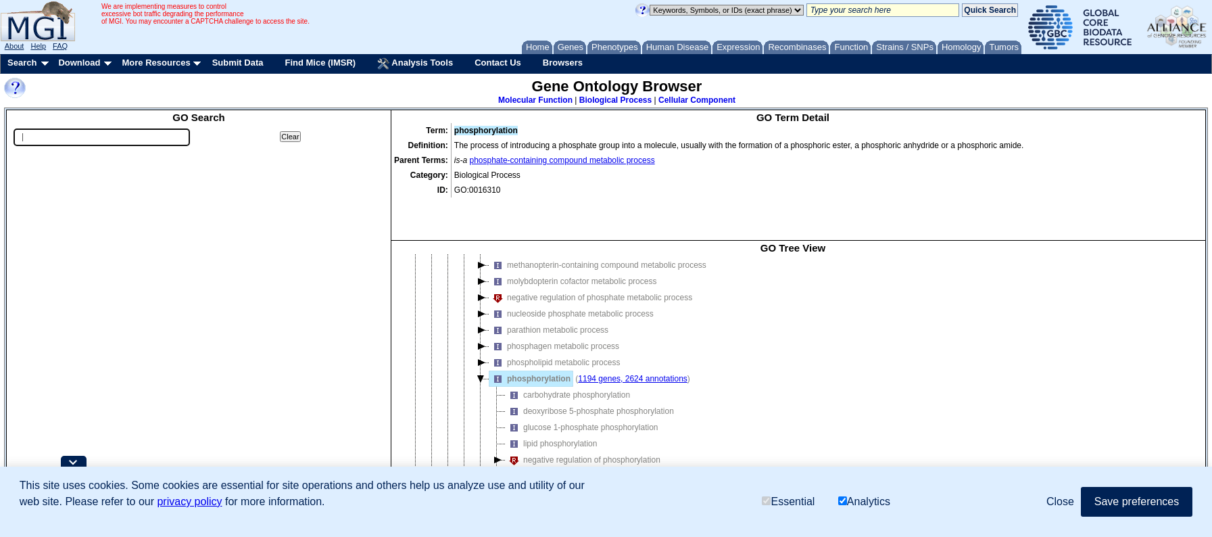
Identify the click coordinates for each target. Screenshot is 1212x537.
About (14, 46)
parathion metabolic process (548, 291)
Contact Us (498, 62)
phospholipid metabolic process (554, 323)
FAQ (60, 46)
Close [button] (1060, 501)
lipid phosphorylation (551, 404)
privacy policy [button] (189, 501)
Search (22, 62)
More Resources (156, 62)
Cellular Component (696, 100)
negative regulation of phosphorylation (583, 421)
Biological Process (615, 100)
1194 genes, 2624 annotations (632, 339)
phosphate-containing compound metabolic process (562, 160)
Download (79, 62)
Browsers (563, 62)
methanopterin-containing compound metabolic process (597, 226)
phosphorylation (530, 339)
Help (38, 46)
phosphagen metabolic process (554, 307)
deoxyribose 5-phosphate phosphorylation (590, 372)
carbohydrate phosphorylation (568, 356)
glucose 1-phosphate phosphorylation (582, 388)
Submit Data (238, 62)
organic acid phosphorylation (566, 437)
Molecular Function (535, 100)
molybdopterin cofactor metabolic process (572, 242)
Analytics (864, 501)
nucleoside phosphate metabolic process (571, 274)
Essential (788, 501)
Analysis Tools (415, 63)
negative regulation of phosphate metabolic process (590, 258)
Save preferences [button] (1136, 501)
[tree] (792, 356)
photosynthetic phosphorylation (570, 453)
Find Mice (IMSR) (320, 62)
